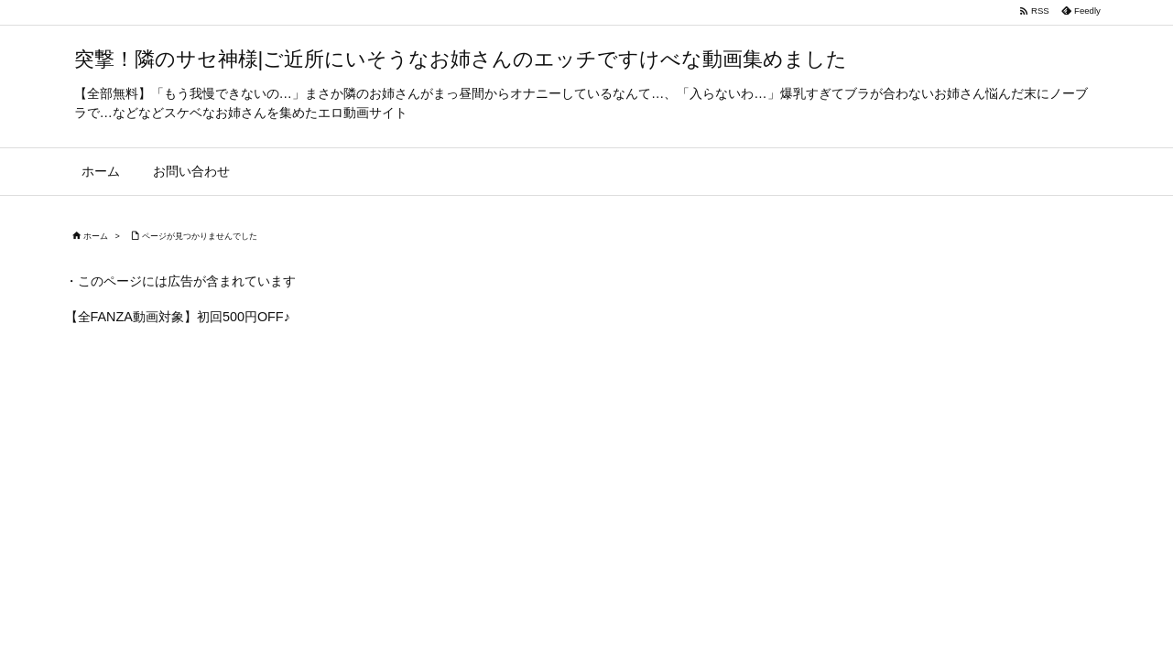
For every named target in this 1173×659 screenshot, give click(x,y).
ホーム (95, 236)
